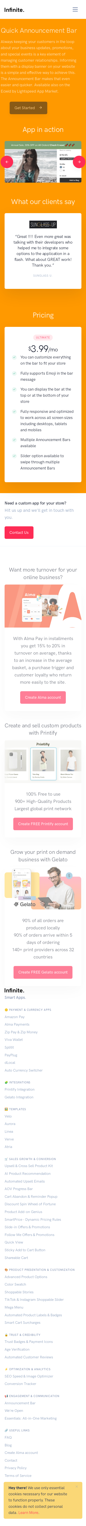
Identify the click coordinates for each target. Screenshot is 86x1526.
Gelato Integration (19, 1097)
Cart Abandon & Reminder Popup (31, 1196)
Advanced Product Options (26, 1277)
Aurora (10, 1124)
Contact (11, 1460)
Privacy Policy (16, 1468)
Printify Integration (20, 1089)
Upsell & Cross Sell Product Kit (29, 1166)
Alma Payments (17, 1024)
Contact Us (19, 532)
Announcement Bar (20, 1403)
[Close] (76, 1486)
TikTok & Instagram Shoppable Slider (34, 1299)
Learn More (28, 1512)
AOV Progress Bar (19, 1189)
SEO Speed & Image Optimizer (29, 1376)
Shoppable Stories (19, 1292)
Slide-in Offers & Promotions (27, 1227)
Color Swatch (15, 1284)
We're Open (14, 1410)
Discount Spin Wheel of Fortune (30, 1204)
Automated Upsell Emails (25, 1181)
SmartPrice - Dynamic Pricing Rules (33, 1219)
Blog (8, 1445)
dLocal (10, 1062)
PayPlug (11, 1055)
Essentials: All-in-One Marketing (31, 1418)
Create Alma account (21, 1452)
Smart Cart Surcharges (22, 1322)
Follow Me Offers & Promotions (29, 1235)
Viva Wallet (14, 1039)
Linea (9, 1131)
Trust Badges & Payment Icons (29, 1341)
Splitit (9, 1047)
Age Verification (17, 1349)
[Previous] (6, 162)
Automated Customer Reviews (29, 1357)
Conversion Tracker (20, 1384)
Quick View (14, 1242)
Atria (8, 1147)
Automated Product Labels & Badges (33, 1315)
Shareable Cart (16, 1258)
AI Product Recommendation (28, 1173)
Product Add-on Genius (23, 1212)
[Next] (79, 162)
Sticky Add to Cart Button (25, 1250)
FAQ (8, 1437)
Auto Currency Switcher (24, 1070)
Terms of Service (18, 1475)
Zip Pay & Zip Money (21, 1032)
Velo (8, 1116)
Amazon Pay (15, 1017)
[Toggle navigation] (75, 9)
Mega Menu (14, 1307)
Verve (9, 1139)
